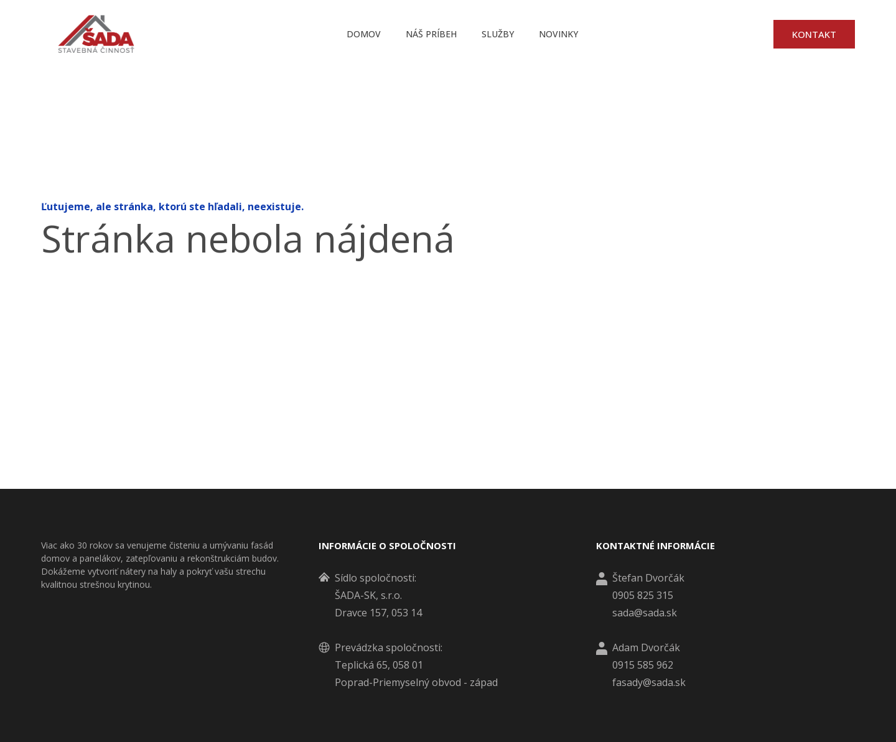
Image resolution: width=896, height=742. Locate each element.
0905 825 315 (642, 595)
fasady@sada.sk (649, 682)
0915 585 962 (642, 665)
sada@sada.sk (644, 612)
